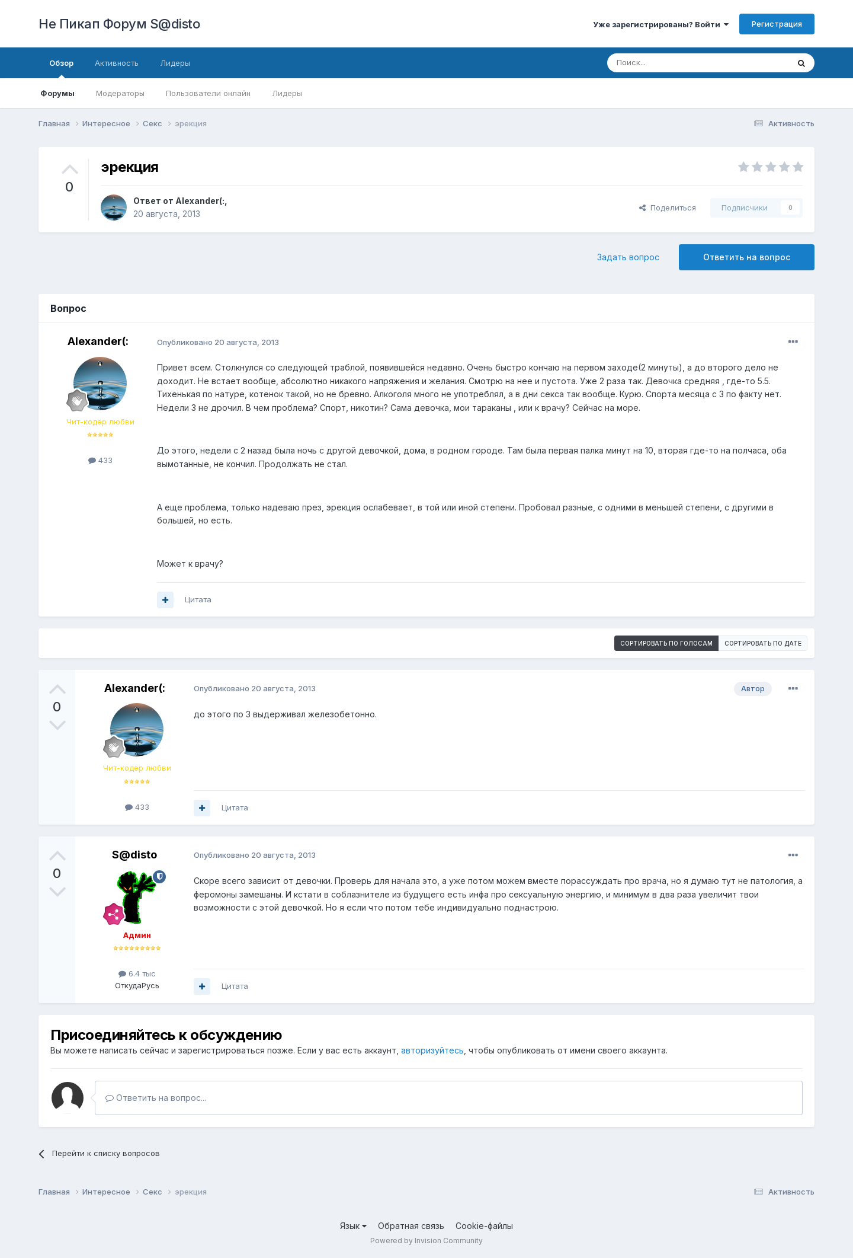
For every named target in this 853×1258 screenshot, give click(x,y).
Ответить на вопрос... (155, 1098)
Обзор (61, 68)
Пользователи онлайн (208, 93)
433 (100, 460)
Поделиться (667, 207)
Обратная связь (411, 1226)
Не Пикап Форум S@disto (119, 23)
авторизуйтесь (432, 1050)
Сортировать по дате (762, 643)
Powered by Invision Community (426, 1240)
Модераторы (120, 93)
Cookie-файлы (484, 1226)
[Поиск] (670, 62)
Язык (353, 1226)
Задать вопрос (628, 257)
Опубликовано (218, 342)
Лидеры (287, 93)
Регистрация (777, 23)
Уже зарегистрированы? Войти (661, 24)
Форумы (57, 93)
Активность (117, 63)
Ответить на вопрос (746, 257)
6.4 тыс (137, 973)
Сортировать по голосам (666, 643)
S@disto (134, 854)
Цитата (198, 599)
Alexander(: (200, 201)
